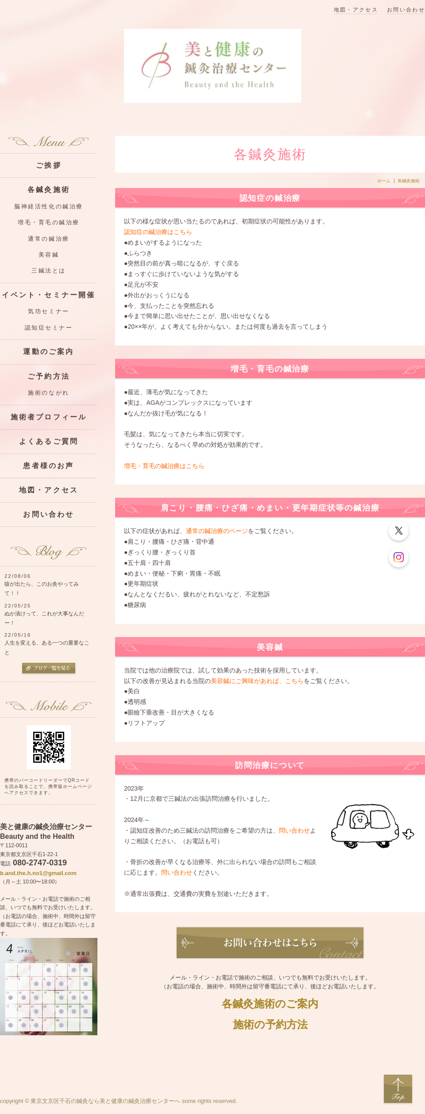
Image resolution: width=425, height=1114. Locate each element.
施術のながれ (48, 393)
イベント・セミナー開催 (48, 295)
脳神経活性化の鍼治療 (48, 207)
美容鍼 (49, 255)
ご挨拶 (49, 165)
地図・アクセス (356, 10)
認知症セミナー (49, 328)
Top (398, 1089)
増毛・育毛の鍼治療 (49, 222)
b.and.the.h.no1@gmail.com (38, 873)
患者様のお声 (48, 465)
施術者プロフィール (49, 417)
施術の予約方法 (270, 1024)
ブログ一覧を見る (49, 669)
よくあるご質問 (48, 441)
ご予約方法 (48, 376)
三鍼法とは (48, 271)
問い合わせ (294, 830)
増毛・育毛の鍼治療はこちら (164, 465)
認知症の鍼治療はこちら (158, 231)
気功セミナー (48, 311)
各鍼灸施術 (48, 189)
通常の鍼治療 (48, 239)
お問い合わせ (406, 10)
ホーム (383, 181)
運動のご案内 (48, 351)
